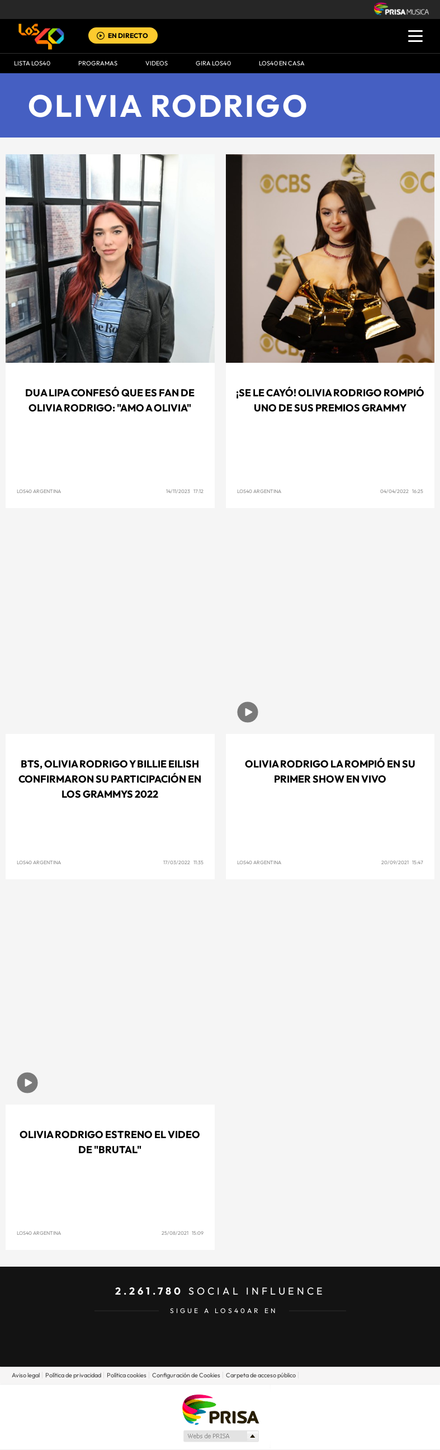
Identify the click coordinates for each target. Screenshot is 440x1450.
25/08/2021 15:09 (183, 1233)
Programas (97, 63)
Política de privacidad (73, 1375)
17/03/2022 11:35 (183, 862)
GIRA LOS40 (213, 63)
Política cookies (126, 1375)
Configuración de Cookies (186, 1375)
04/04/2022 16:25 (401, 491)
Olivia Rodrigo (168, 105)
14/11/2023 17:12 (185, 491)
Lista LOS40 (32, 63)
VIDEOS (156, 63)
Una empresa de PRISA (220, 1409)
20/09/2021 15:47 (402, 862)
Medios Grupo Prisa (221, 1436)
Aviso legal (26, 1375)
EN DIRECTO (128, 35)
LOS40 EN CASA (282, 63)
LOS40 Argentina (39, 491)
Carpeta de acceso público (261, 1375)
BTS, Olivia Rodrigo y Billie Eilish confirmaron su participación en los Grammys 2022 (109, 778)
